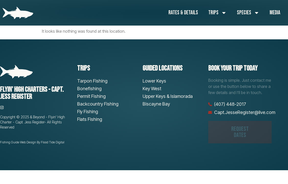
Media (275, 12)
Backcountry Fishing (97, 104)
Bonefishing (89, 88)
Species (248, 12)
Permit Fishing (91, 96)
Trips (217, 12)
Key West (152, 88)
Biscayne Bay (156, 104)
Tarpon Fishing (92, 81)
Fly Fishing (87, 111)
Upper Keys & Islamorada (168, 96)
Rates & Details (183, 12)
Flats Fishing (89, 119)
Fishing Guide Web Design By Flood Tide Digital (32, 142)
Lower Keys (154, 81)
